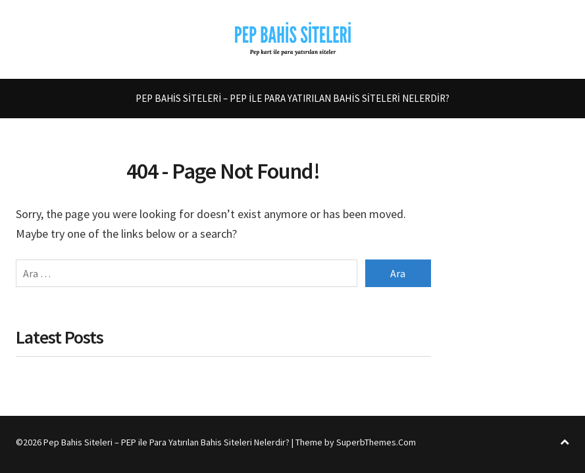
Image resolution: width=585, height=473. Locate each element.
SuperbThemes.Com (376, 442)
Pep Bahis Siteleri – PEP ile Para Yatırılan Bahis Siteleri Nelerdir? (292, 98)
